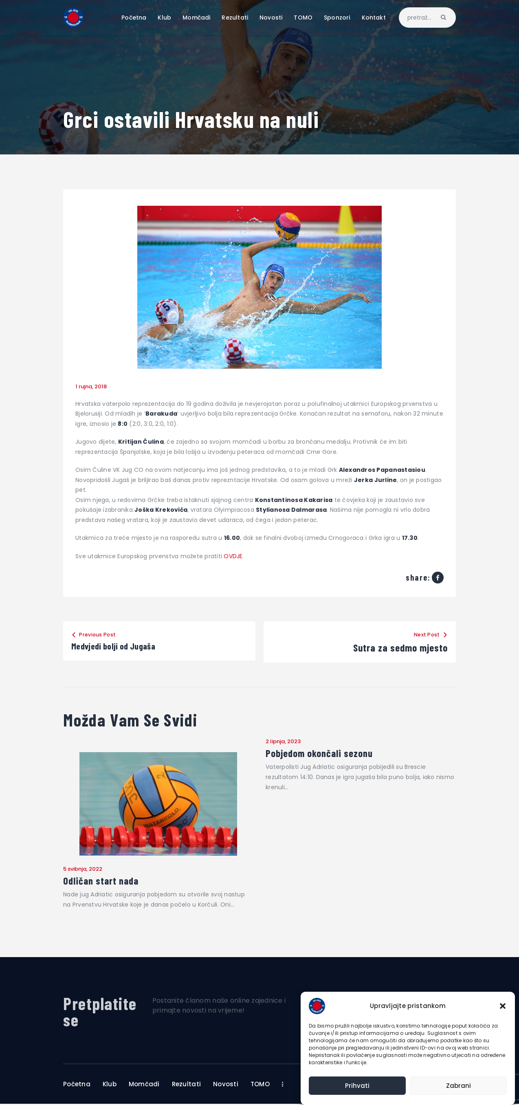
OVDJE (233, 556)
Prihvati (357, 1085)
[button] (503, 1006)
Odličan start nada (103, 881)
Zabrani (458, 1085)
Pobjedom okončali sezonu (322, 753)
